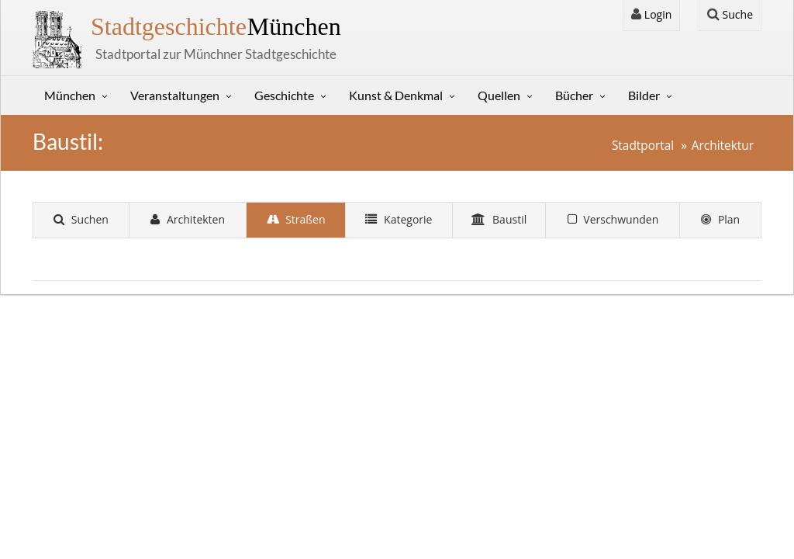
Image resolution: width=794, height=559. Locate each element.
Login (651, 14)
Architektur (723, 145)
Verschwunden (613, 219)
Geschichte (284, 95)
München (216, 26)
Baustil (498, 219)
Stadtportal (643, 145)
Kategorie (398, 219)
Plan (720, 219)
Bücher (574, 95)
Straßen (296, 219)
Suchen (81, 219)
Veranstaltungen (174, 95)
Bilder (644, 95)
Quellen (499, 95)
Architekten (187, 219)
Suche (730, 14)
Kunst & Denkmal (396, 95)
